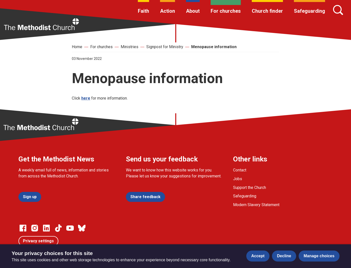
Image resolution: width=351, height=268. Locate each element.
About (193, 11)
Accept (257, 256)
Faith (143, 11)
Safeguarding (309, 11)
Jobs (237, 178)
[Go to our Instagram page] (34, 228)
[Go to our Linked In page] (46, 228)
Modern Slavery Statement (256, 204)
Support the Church (249, 187)
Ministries (129, 46)
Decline (284, 256)
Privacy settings (38, 241)
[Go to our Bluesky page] (81, 228)
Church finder (267, 11)
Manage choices (319, 256)
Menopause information (214, 46)
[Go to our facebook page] (22, 228)
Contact (239, 170)
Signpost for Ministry (164, 46)
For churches (226, 11)
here (85, 98)
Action (167, 11)
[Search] (338, 10)
